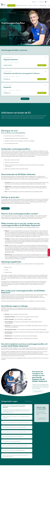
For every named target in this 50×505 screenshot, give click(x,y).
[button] (47, 2)
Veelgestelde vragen (43, 5)
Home (2, 12)
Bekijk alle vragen (28, 401)
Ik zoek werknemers (23, 5)
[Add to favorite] (45, 57)
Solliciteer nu (5, 208)
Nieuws (30, 5)
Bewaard (40, 2)
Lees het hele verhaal (38, 391)
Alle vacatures (25, 98)
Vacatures (6, 12)
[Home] (3, 5)
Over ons (35, 5)
